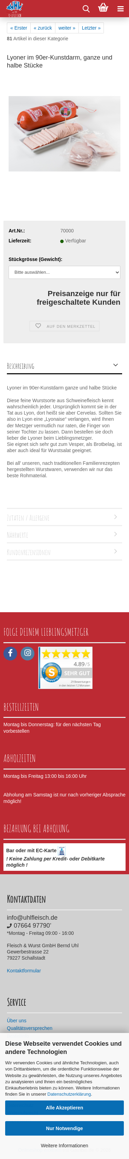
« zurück (43, 28)
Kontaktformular (24, 970)
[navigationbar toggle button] (120, 8)
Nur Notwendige (64, 1128)
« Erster (18, 28)
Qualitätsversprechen (29, 1028)
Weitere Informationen (64, 1145)
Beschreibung (20, 365)
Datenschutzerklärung (69, 1094)
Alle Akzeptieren (64, 1107)
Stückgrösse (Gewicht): (35, 259)
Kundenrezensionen (29, 552)
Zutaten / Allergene (28, 517)
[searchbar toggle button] (86, 8)
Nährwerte (17, 535)
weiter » (66, 28)
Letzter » (91, 28)
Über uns (16, 1020)
